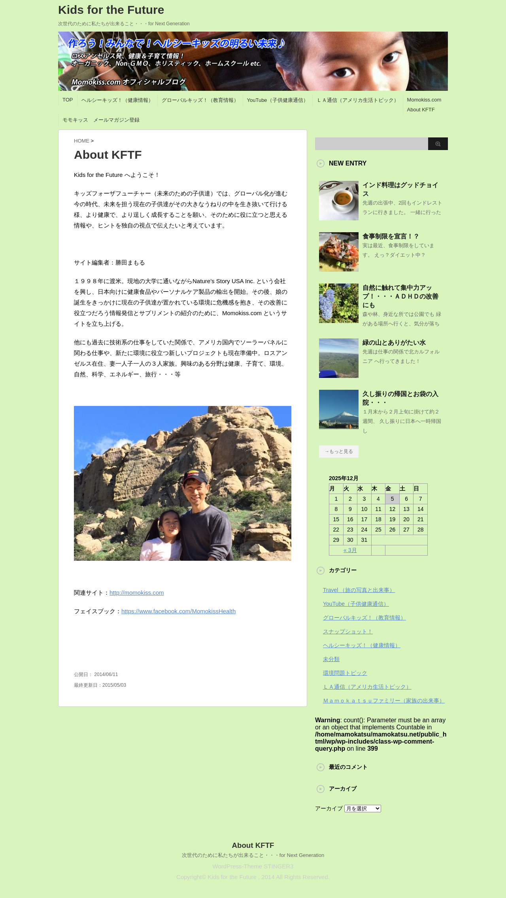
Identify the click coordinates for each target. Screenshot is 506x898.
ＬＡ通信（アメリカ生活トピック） (358, 100)
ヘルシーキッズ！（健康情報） (117, 100)
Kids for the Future (111, 9)
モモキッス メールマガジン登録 (101, 120)
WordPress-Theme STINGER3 (253, 866)
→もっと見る (339, 451)
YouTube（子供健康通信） (277, 100)
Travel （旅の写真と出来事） (359, 590)
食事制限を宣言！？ (391, 236)
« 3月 (350, 550)
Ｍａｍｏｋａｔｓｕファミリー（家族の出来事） (384, 700)
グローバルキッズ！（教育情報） (200, 100)
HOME (81, 141)
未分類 (331, 659)
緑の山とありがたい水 (394, 342)
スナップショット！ (348, 631)
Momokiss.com (424, 100)
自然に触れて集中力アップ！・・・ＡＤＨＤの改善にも (400, 296)
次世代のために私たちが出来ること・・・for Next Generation (253, 855)
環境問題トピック (345, 673)
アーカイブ (329, 808)
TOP (67, 100)
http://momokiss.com (137, 592)
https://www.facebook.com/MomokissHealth (178, 611)
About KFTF (421, 110)
